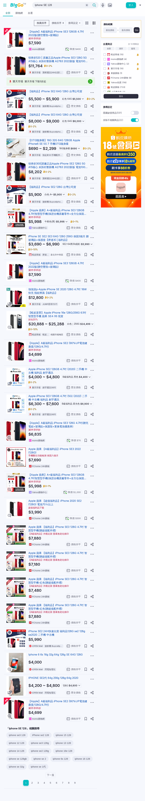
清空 (121, 48)
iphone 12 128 (16, 743)
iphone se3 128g (40, 743)
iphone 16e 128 (64, 750)
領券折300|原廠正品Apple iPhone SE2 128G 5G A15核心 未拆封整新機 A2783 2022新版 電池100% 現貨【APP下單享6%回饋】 (58, 167)
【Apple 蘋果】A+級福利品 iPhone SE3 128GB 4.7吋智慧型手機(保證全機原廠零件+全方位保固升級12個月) (57, 214)
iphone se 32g (16, 766)
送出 (121, 96)
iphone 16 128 (82, 758)
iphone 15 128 (63, 735)
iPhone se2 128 (40, 735)
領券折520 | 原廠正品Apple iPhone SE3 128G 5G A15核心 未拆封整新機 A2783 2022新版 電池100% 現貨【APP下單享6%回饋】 (58, 61)
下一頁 (50, 775)
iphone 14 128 (16, 750)
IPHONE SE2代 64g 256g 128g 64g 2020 (53, 677)
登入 (131, 5)
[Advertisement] (121, 230)
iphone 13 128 (63, 743)
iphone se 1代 (38, 766)
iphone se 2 (40, 758)
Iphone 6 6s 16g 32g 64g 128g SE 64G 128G (55, 654)
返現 (133, 48)
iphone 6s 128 (60, 758)
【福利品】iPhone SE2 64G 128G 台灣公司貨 (55, 91)
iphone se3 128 (17, 735)
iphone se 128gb (18, 758)
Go (136, 30)
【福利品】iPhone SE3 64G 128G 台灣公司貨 (55, 114)
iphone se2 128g (40, 750)
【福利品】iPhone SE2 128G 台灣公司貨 (52, 186)
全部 (109, 48)
